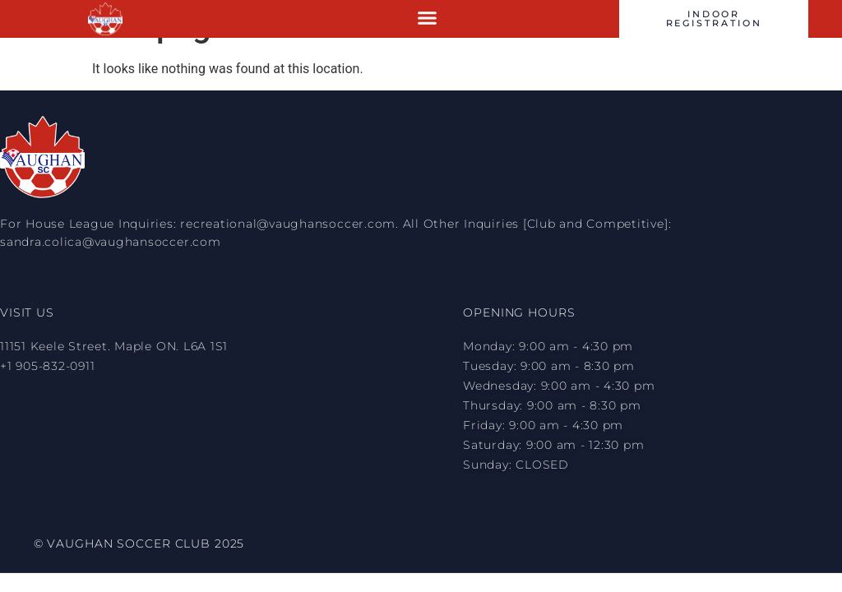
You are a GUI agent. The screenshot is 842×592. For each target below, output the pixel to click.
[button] (427, 18)
